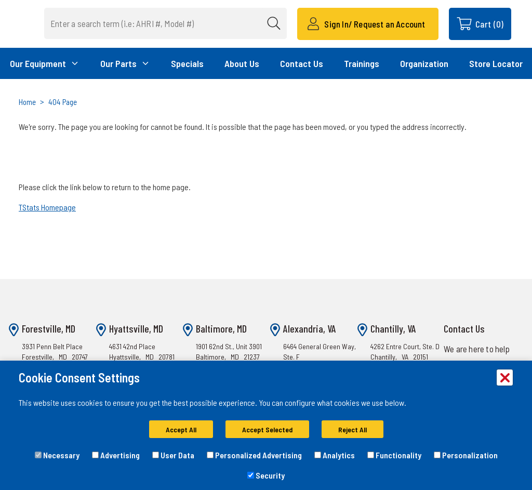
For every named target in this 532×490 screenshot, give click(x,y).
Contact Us (301, 63)
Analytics (334, 455)
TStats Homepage (47, 207)
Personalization (466, 455)
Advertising (116, 455)
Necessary (57, 455)
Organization (424, 63)
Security (266, 475)
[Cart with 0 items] (480, 24)
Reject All (352, 429)
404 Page (62, 102)
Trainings (361, 63)
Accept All (181, 429)
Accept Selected (267, 429)
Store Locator (496, 63)
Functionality (394, 455)
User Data (173, 455)
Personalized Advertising (254, 455)
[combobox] (165, 23)
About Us (241, 63)
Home (27, 102)
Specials (187, 63)
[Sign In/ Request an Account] (367, 24)
